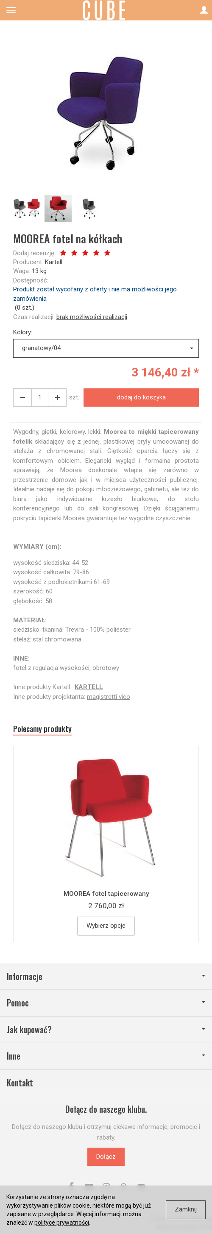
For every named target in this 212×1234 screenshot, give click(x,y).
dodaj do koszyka (141, 397)
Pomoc (106, 1003)
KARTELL (89, 687)
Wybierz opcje (106, 925)
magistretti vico (108, 697)
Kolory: (22, 332)
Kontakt (20, 1083)
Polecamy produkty (42, 729)
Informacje (106, 976)
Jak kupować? (106, 1029)
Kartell (53, 262)
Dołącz (106, 1156)
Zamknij (186, 1209)
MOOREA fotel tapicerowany (106, 894)
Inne (106, 1056)
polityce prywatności (61, 1222)
